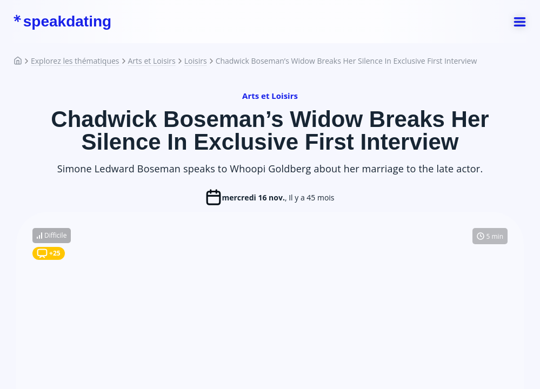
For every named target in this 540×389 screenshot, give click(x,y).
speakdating (62, 21)
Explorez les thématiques (75, 61)
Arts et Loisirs (152, 61)
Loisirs (195, 61)
